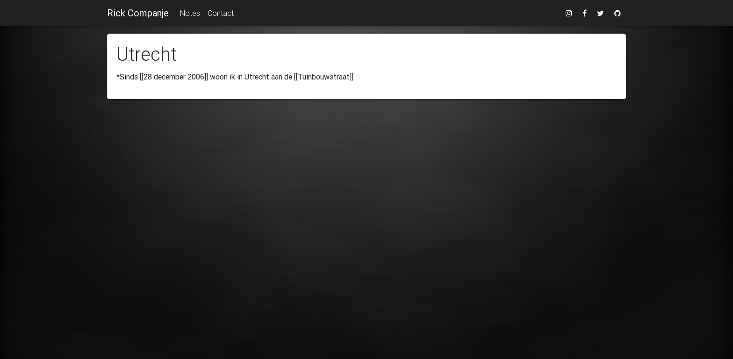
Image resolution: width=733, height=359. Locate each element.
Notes (190, 13)
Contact (221, 13)
